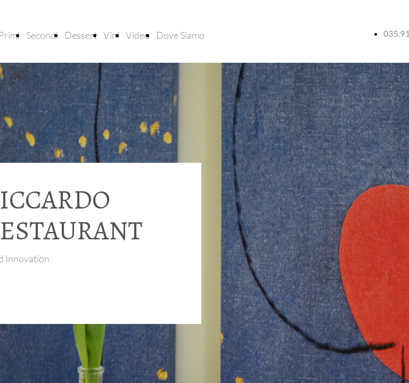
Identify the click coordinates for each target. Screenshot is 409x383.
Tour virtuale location (38, 290)
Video (138, 35)
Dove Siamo (180, 35)
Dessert (80, 35)
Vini (111, 35)
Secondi (42, 35)
